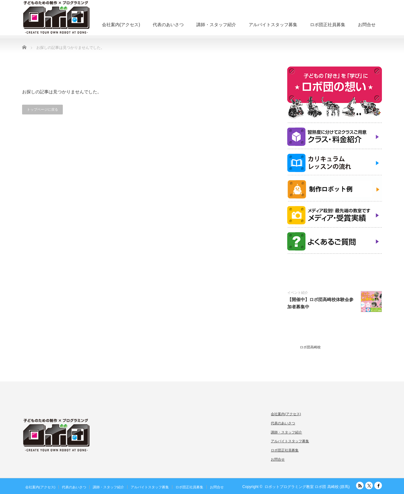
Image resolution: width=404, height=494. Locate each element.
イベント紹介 (297, 292)
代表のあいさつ (168, 24)
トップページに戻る (42, 109)
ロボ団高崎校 (310, 347)
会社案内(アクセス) (121, 24)
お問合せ (367, 24)
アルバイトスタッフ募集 (273, 24)
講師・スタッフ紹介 (216, 24)
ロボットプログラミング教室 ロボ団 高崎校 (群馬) (307, 487)
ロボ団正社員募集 (327, 24)
